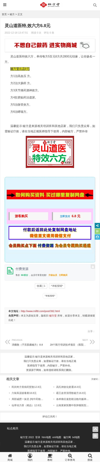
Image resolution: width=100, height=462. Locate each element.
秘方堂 (53, 315)
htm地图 (46, 437)
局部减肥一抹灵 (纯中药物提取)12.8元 (33, 399)
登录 (38, 437)
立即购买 (63, 275)
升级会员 (52, 275)
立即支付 (65, 216)
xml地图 (57, 437)
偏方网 (67, 437)
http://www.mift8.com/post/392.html (40, 311)
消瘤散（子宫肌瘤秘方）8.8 (31, 342)
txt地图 (76, 437)
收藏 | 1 (41, 285)
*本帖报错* (57, 285)
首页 (4, 14)
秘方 (12, 14)
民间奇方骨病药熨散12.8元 (27, 387)
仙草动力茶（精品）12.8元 (27, 405)
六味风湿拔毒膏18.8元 (24, 393)
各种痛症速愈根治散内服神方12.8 (75, 399)
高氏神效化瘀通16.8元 (68, 387)
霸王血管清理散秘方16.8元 (71, 393)
